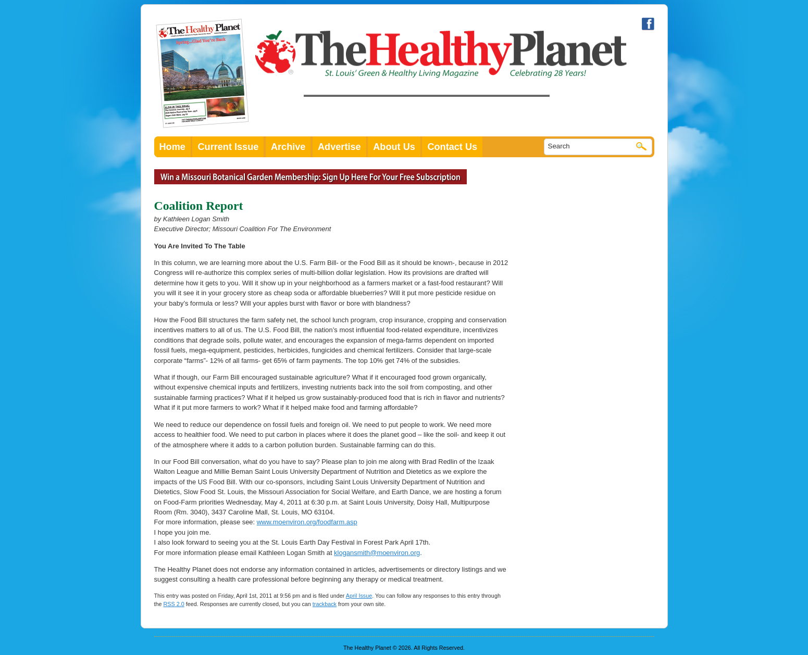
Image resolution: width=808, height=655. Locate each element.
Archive (288, 147)
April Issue (359, 596)
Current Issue (227, 147)
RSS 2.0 (174, 604)
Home (172, 147)
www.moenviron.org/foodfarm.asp (307, 522)
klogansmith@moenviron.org (377, 553)
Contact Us (452, 147)
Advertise (339, 147)
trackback (325, 604)
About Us (394, 147)
